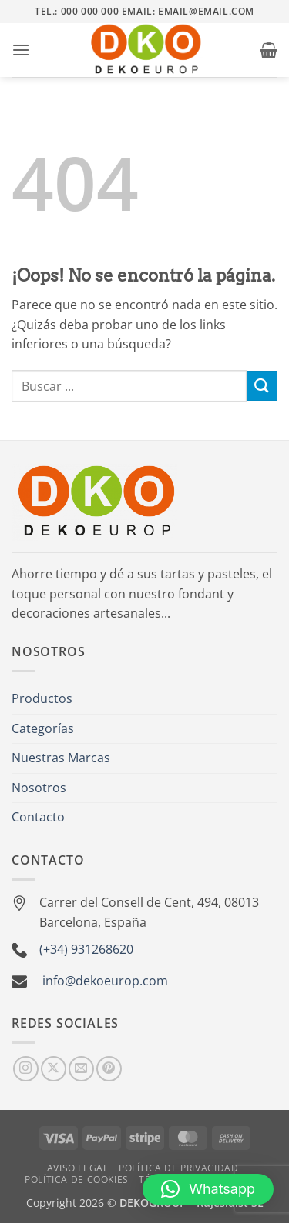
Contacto (38, 816)
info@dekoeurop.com (105, 980)
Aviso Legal (78, 1168)
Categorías (43, 728)
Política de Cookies (77, 1179)
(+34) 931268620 (86, 949)
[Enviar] (262, 386)
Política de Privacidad (178, 1168)
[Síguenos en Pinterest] (109, 1068)
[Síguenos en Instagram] (26, 1068)
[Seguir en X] (53, 1068)
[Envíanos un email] (81, 1068)
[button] (21, 49)
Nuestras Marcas (61, 757)
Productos (42, 698)
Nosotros (39, 787)
